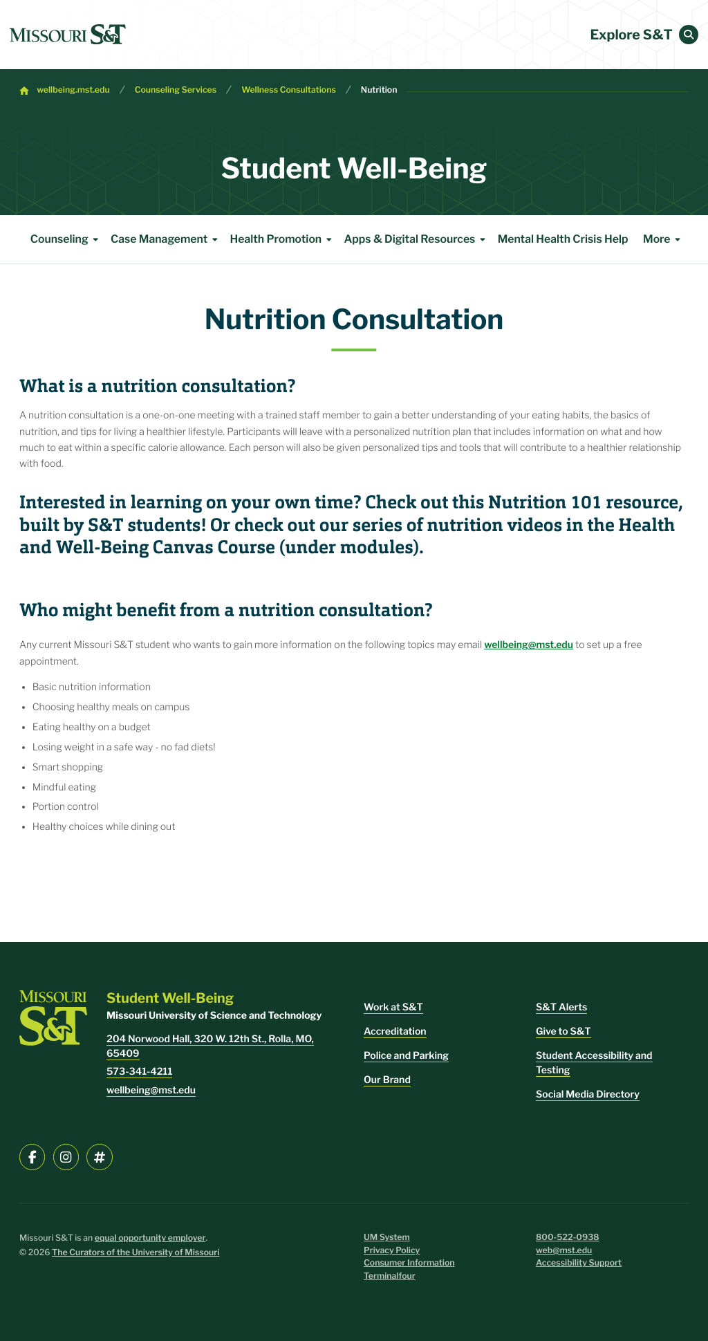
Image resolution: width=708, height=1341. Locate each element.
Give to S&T (563, 1031)
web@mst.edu (564, 1251)
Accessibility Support (579, 1263)
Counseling (66, 239)
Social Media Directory (588, 1094)
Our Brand (387, 1080)
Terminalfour (390, 1276)
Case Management (166, 239)
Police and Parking (406, 1056)
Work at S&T (393, 1007)
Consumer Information (409, 1263)
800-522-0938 (567, 1237)
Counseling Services (176, 90)
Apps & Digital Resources (417, 239)
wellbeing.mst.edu (73, 90)
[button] (688, 34)
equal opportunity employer (150, 1238)
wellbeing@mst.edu (528, 645)
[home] (68, 34)
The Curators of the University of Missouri (135, 1253)
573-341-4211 (139, 1072)
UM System (387, 1237)
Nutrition (379, 90)
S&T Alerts (561, 1007)
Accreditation (395, 1031)
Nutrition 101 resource (583, 503)
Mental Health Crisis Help (563, 239)
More (664, 239)
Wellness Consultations (288, 90)
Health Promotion (283, 239)
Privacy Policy (392, 1251)
